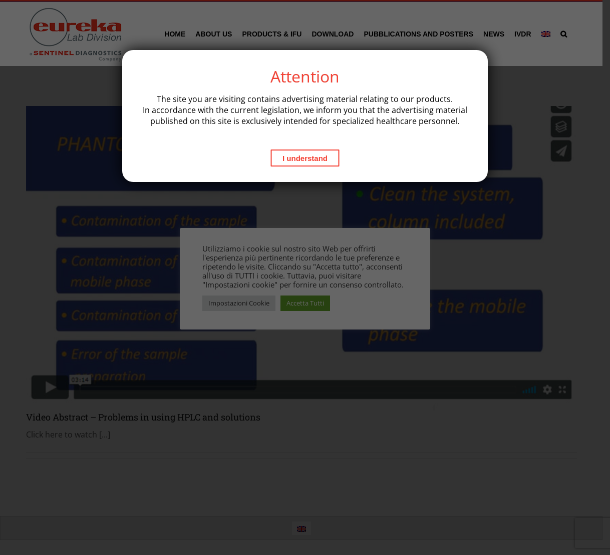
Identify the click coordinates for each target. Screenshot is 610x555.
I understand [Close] (305, 158)
